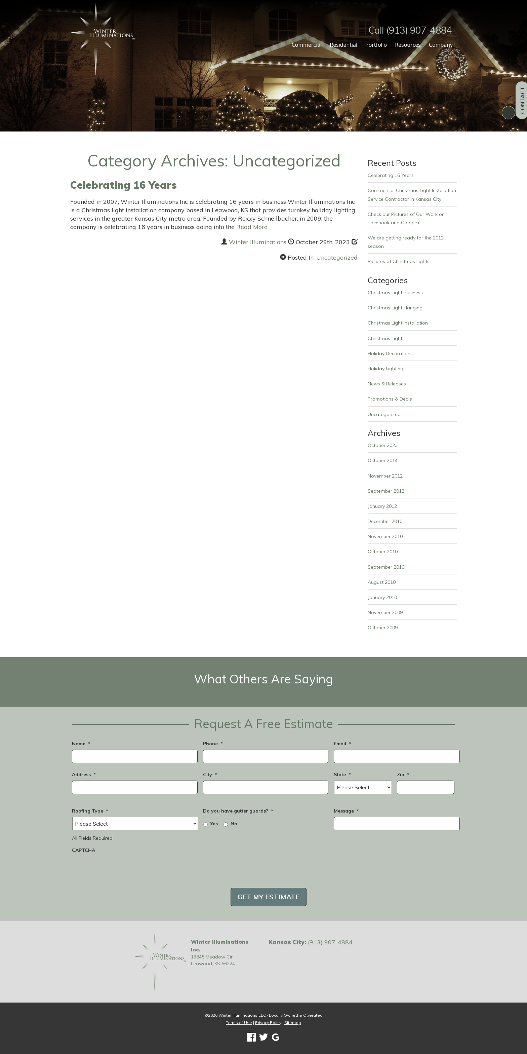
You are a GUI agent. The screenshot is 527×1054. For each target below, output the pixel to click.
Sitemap (292, 1022)
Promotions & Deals (390, 399)
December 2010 (385, 521)
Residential (343, 44)
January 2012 (382, 506)
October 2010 (383, 552)
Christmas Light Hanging (395, 308)
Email (342, 744)
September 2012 (386, 491)
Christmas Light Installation (398, 323)
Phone (213, 744)
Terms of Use (239, 1022)
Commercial (307, 44)
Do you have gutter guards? (238, 811)
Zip (403, 774)
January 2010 (382, 597)
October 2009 (383, 628)
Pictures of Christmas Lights (399, 261)
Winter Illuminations (257, 242)
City (210, 774)
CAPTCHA (83, 850)
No (234, 824)
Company (441, 44)
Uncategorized (337, 257)
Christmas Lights (386, 338)
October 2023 (383, 445)
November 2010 (385, 536)
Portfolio (376, 44)
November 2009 (385, 612)
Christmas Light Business (395, 293)
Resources (408, 44)
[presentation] (123, 869)
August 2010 (382, 582)
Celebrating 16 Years (123, 185)
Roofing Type (90, 811)
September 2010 (386, 567)
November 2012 (385, 476)
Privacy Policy (268, 1022)
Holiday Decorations (390, 353)
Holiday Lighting (385, 369)
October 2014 (383, 460)
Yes (214, 824)
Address (84, 774)
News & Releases (387, 384)
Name (81, 744)
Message (346, 811)
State (342, 774)
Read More (252, 227)
